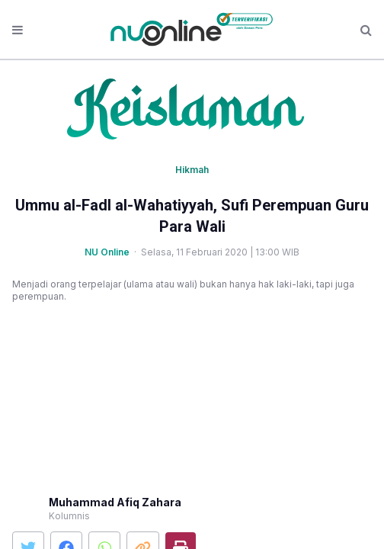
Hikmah (192, 169)
